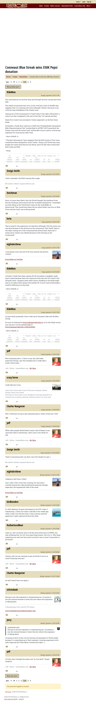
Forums (46, 6)
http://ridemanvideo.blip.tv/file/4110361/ (20, 327)
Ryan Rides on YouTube (14, 259)
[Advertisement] (48, 23)
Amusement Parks (67, 6)
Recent (8, 77)
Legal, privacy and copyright (10, 699)
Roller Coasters (55, 6)
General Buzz (23, 77)
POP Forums (8, 692)
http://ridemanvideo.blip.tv (33, 322)
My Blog (33, 368)
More (88, 6)
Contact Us (21, 699)
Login (83, 2)
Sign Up (89, 2)
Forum (78, 2)
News (41, 6)
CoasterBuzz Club (79, 6)
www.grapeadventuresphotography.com (20, 611)
